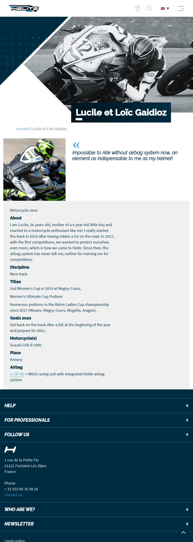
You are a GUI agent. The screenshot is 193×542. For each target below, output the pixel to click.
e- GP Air (17, 373)
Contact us (13, 494)
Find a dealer (137, 8)
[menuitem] (165, 8)
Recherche (149, 8)
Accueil (22, 128)
